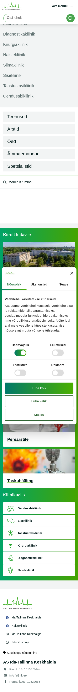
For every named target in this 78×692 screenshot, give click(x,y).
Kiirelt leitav (15, 234)
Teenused (17, 116)
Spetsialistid (19, 166)
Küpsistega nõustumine (20, 652)
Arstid (13, 129)
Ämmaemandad (23, 153)
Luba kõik (39, 388)
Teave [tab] (63, 284)
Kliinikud (12, 495)
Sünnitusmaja (20, 642)
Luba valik (39, 401)
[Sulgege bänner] (71, 273)
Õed (11, 141)
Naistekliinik (19, 625)
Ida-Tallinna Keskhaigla (26, 617)
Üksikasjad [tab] (39, 284)
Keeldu (39, 414)
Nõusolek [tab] (14, 284)
